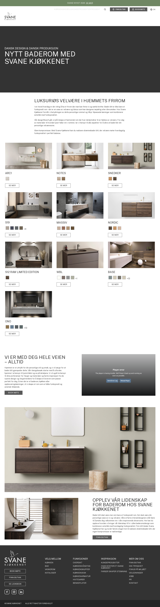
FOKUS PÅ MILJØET (137, 569)
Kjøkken (44, 12)
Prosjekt (95, 12)
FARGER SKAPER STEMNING (114, 571)
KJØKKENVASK (79, 573)
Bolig (62, 12)
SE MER (89, 3)
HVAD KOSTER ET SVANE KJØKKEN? (112, 567)
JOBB (131, 576)
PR (130, 580)
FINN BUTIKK (102, 537)
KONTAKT (133, 583)
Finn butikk (118, 12)
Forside (7, 19)
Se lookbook (15, 584)
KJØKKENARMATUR (81, 576)
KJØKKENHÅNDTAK (81, 566)
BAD (47, 566)
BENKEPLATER (79, 583)
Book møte (138, 12)
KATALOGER (50, 573)
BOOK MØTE (13, 393)
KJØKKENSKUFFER (81, 569)
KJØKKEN (49, 563)
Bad (54, 12)
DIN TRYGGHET (136, 566)
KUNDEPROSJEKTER (110, 563)
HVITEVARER (79, 580)
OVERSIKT (77, 563)
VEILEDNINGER (136, 573)
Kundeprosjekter (78, 12)
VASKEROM (50, 569)
